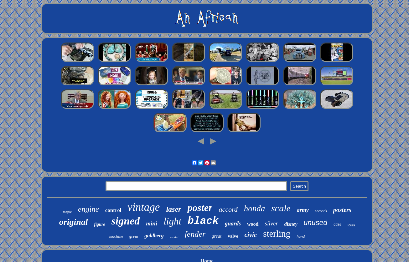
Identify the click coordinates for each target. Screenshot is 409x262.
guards (233, 223)
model (174, 237)
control (113, 210)
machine (116, 236)
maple (67, 212)
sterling (276, 234)
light (172, 221)
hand (301, 236)
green (133, 236)
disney (291, 224)
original (73, 222)
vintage (143, 207)
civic (250, 235)
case (337, 224)
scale (281, 208)
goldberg (153, 236)
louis (351, 225)
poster (199, 207)
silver (271, 223)
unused (315, 223)
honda (254, 208)
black (203, 221)
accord (228, 209)
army (303, 210)
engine (88, 209)
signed (125, 221)
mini (151, 223)
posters (342, 209)
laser (173, 209)
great (216, 236)
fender (195, 234)
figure (99, 224)
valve (233, 236)
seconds (321, 211)
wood (252, 224)
